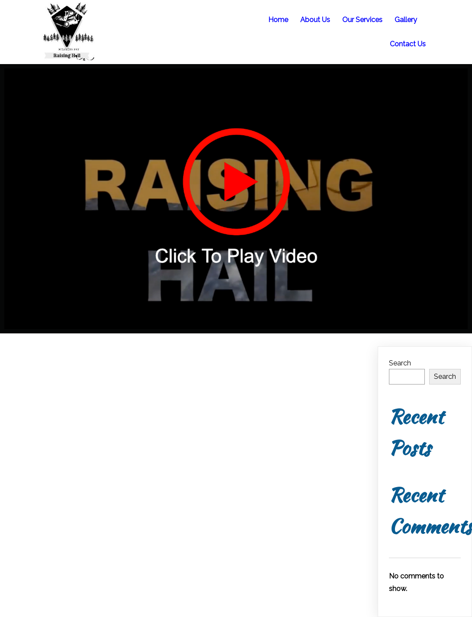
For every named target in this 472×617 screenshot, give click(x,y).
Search (400, 363)
